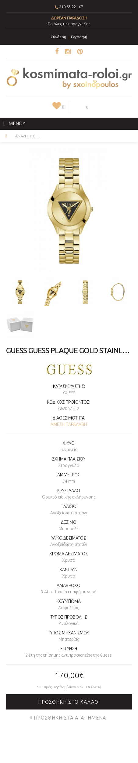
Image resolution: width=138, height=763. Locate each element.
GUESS (69, 392)
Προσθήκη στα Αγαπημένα (70, 717)
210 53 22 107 (71, 7)
